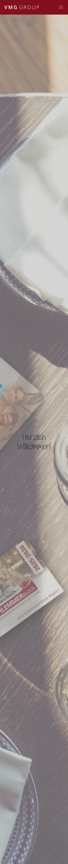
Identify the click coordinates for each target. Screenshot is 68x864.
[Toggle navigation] (61, 7)
